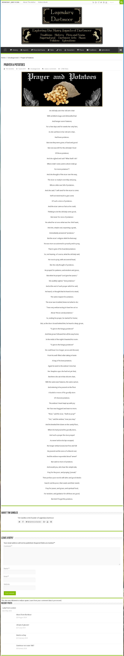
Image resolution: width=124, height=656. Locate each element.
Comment (8, 546)
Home (5, 49)
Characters (69, 50)
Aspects (24, 50)
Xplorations (104, 50)
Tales (51, 50)
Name (6, 568)
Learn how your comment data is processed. (45, 600)
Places (80, 50)
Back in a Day (21, 635)
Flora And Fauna (38, 50)
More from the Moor (24, 615)
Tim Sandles (10, 69)
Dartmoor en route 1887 (25, 646)
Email (6, 576)
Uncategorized (13, 58)
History (14, 50)
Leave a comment (50, 69)
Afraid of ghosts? (22, 625)
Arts (59, 50)
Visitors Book (42, 2)
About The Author (29, 2)
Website (7, 584)
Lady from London (9, 608)
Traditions (91, 50)
